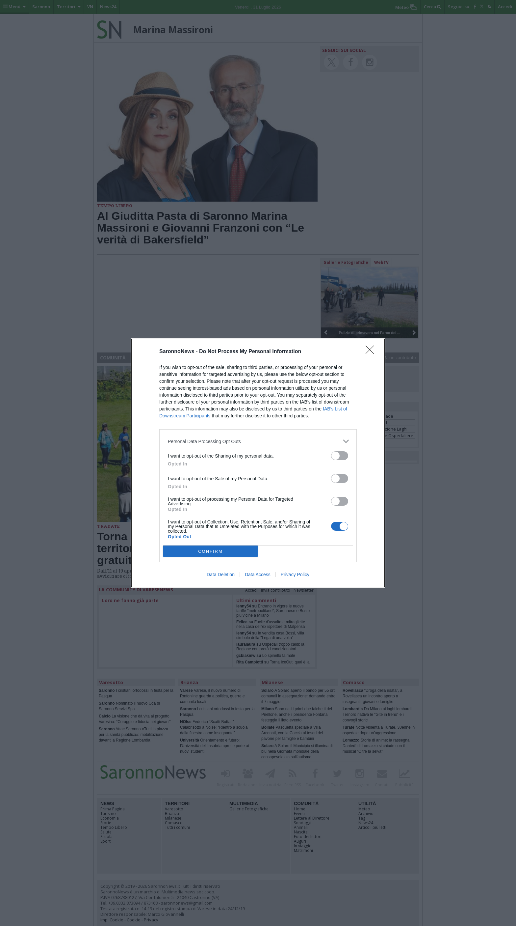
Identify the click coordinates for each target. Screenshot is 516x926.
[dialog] (258, 463)
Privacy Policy (295, 574)
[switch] (339, 455)
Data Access (258, 574)
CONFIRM (210, 551)
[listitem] (258, 441)
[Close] (372, 352)
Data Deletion (221, 574)
